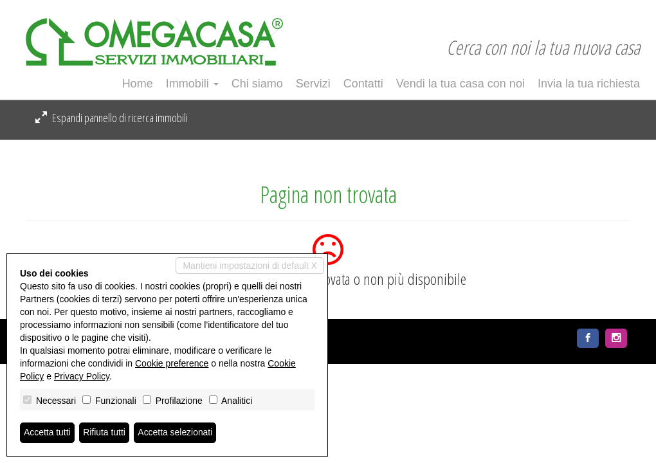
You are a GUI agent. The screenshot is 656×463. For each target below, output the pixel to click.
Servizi (313, 83)
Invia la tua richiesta (589, 83)
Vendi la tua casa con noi (460, 83)
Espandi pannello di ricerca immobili (111, 117)
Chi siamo (257, 83)
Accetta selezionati (176, 433)
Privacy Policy (81, 376)
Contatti (363, 83)
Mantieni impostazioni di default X (250, 265)
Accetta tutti (47, 433)
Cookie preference (171, 363)
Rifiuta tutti (105, 433)
